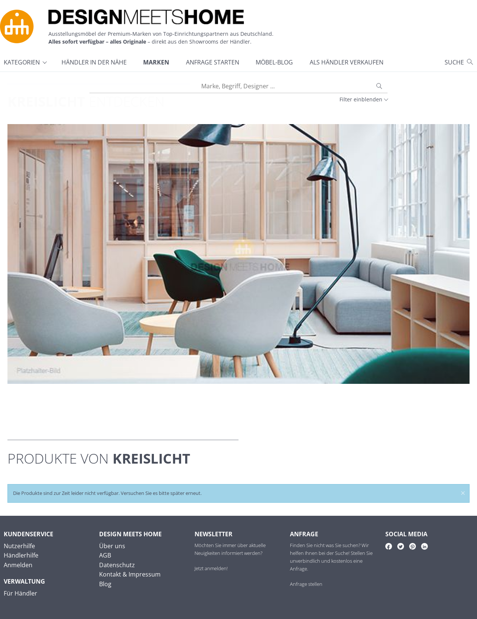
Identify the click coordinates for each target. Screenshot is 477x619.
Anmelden (18, 565)
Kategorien (22, 62)
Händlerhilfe (21, 555)
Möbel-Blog (274, 62)
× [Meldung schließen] (463, 493)
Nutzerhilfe (19, 546)
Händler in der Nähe (94, 62)
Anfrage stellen (306, 584)
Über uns (112, 546)
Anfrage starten (212, 62)
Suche (454, 62)
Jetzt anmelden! (211, 568)
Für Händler (20, 593)
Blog (105, 584)
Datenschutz (117, 565)
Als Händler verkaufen (346, 62)
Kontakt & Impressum (130, 574)
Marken (156, 62)
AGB (105, 555)
